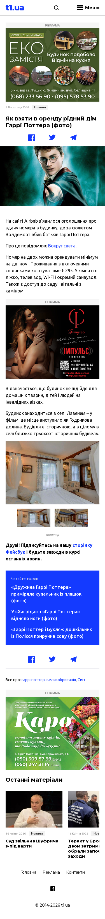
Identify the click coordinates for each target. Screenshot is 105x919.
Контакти (75, 872)
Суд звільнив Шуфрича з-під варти (32, 843)
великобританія (61, 679)
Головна (28, 872)
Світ (81, 679)
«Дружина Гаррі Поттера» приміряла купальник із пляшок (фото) (46, 593)
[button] (94, 446)
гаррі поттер (33, 679)
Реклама (51, 872)
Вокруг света (62, 245)
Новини (40, 107)
